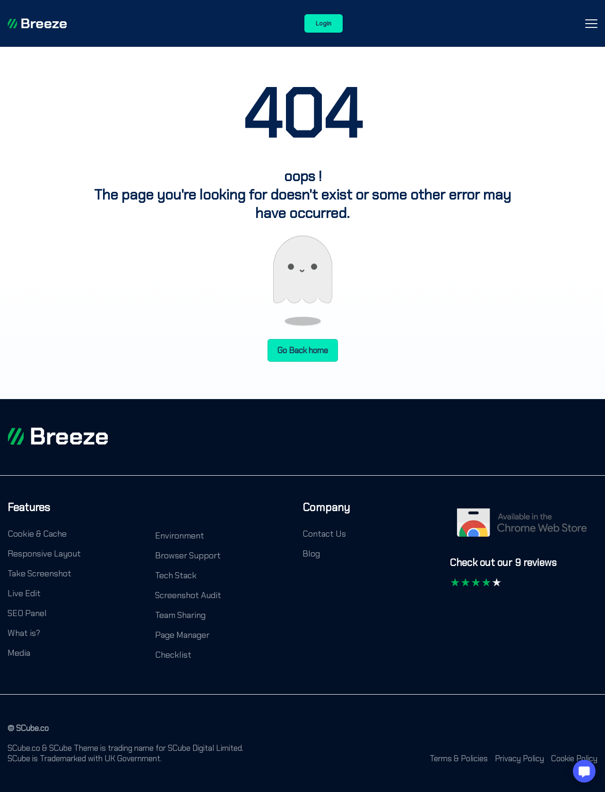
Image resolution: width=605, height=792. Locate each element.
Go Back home (302, 350)
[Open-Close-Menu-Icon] (591, 23)
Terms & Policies (459, 758)
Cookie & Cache (37, 534)
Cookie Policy (574, 758)
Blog (311, 553)
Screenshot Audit (188, 595)
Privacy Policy (519, 758)
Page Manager (182, 635)
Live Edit (24, 593)
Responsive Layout (44, 553)
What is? (24, 633)
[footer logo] (58, 436)
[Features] (29, 514)
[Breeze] (37, 23)
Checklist (173, 655)
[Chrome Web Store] (523, 527)
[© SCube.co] (28, 733)
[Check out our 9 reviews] (503, 567)
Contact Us (324, 534)
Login (323, 23)
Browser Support (188, 555)
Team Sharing (180, 615)
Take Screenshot (39, 573)
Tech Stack (176, 575)
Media (19, 653)
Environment (179, 536)
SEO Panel (27, 613)
